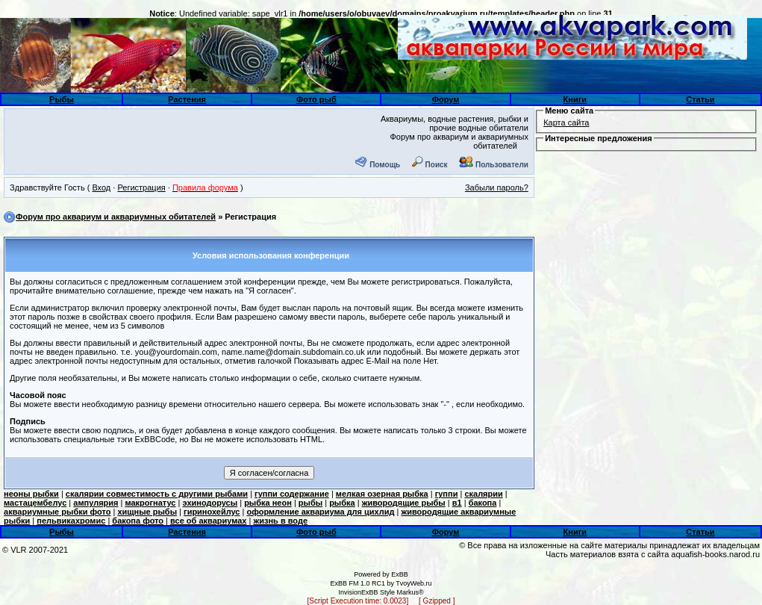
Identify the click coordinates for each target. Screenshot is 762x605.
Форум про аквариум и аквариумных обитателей (116, 216)
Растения (187, 99)
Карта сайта (566, 122)
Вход (101, 187)
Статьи (700, 99)
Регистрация (141, 187)
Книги (575, 99)
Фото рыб (316, 99)
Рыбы (61, 99)
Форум (446, 99)
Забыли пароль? (496, 187)
